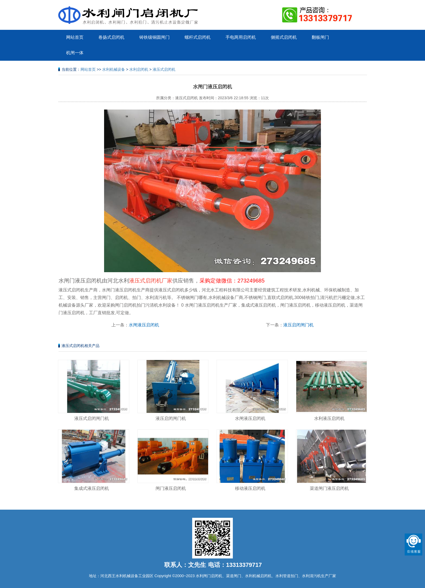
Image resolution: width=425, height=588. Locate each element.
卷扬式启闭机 (111, 37)
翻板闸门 (320, 37)
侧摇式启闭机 (284, 37)
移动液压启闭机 (250, 488)
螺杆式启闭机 (198, 37)
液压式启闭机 (164, 69)
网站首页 (74, 37)
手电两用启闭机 (241, 37)
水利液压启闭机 (329, 418)
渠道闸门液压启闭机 (329, 488)
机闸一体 (74, 52)
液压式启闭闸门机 (91, 418)
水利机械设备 (113, 69)
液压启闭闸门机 (298, 325)
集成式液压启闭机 (91, 488)
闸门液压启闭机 (171, 488)
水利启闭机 (138, 69)
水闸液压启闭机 (144, 325)
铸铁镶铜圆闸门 (154, 37)
